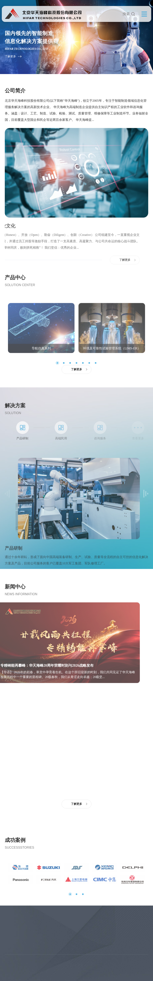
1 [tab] (71, 68)
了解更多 (10, 56)
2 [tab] (76, 68)
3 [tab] (82, 68)
